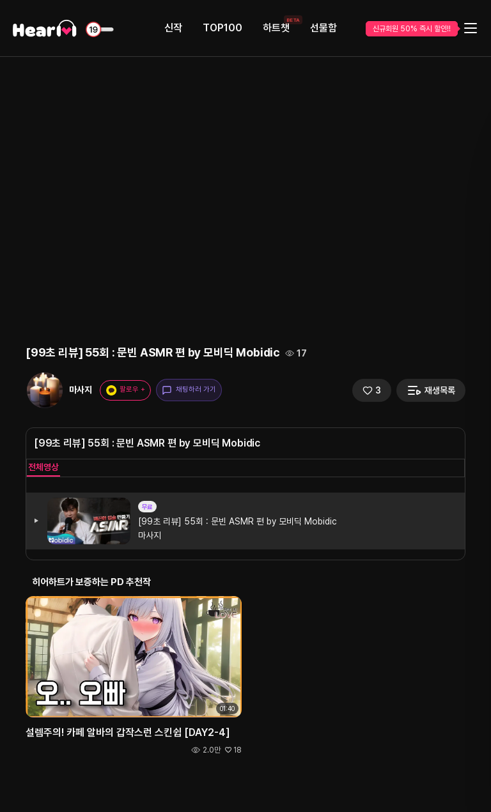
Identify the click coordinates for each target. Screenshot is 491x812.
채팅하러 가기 (189, 390)
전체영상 (43, 467)
